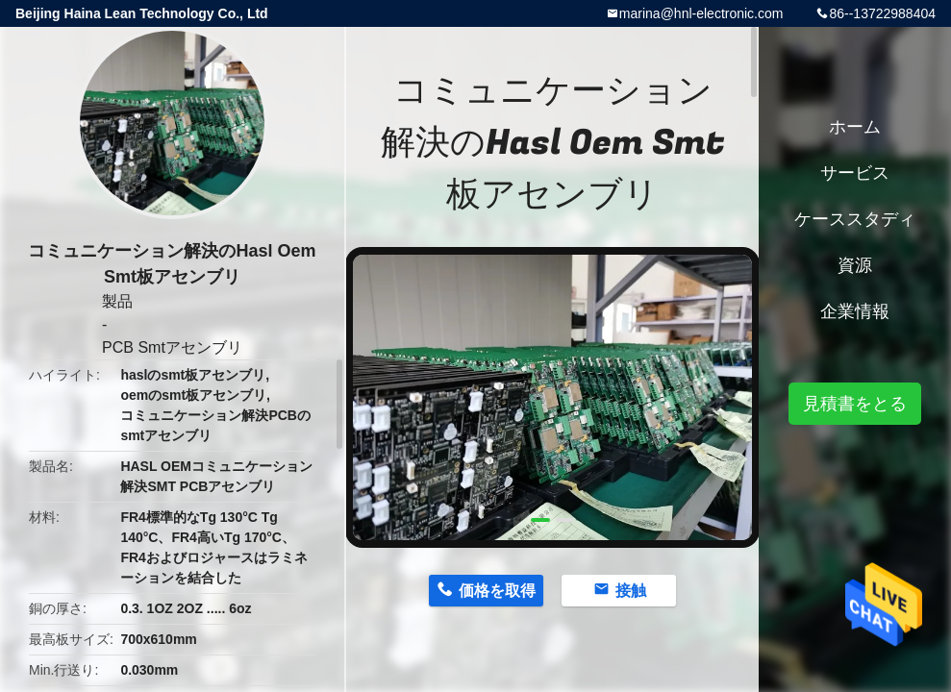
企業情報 (854, 311)
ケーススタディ (854, 219)
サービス (854, 173)
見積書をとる (855, 403)
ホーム (855, 126)
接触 (630, 590)
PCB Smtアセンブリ (172, 347)
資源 (855, 265)
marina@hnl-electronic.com (701, 13)
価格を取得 (497, 590)
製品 (117, 301)
